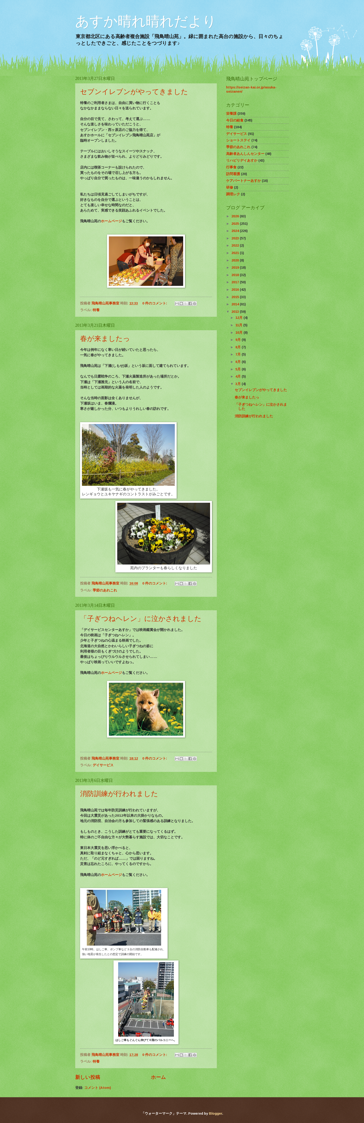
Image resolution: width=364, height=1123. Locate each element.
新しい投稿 (87, 1077)
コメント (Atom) (97, 1088)
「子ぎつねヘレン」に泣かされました (141, 618)
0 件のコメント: (155, 303)
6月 (238, 362)
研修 (229, 187)
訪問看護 (233, 174)
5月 (238, 369)
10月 (239, 332)
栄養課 (231, 113)
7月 (238, 354)
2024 (235, 231)
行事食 (231, 167)
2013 (235, 311)
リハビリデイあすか (241, 160)
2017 (235, 282)
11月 (239, 325)
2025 (235, 223)
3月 (238, 384)
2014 (235, 304)
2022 (235, 245)
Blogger (215, 1113)
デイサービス (103, 765)
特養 (96, 310)
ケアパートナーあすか (243, 181)
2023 (235, 238)
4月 (238, 376)
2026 (235, 216)
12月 (239, 318)
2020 (235, 260)
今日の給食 (235, 120)
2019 (235, 267)
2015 (235, 297)
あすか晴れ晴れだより (145, 21)
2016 (235, 289)
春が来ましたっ (105, 338)
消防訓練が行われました (119, 793)
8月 (238, 347)
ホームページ (111, 221)
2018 (235, 275)
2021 (235, 253)
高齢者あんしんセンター (245, 154)
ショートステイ (238, 140)
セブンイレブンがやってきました (134, 91)
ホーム (158, 1077)
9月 (238, 340)
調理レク (233, 194)
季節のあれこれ (105, 590)
